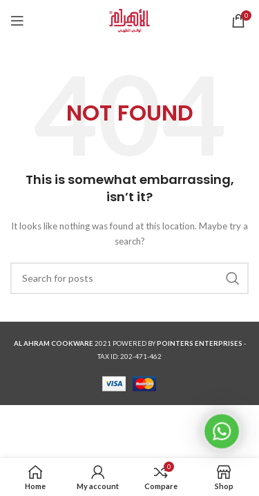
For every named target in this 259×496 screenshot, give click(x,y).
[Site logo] (129, 19)
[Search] (129, 278)
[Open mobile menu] (17, 20)
